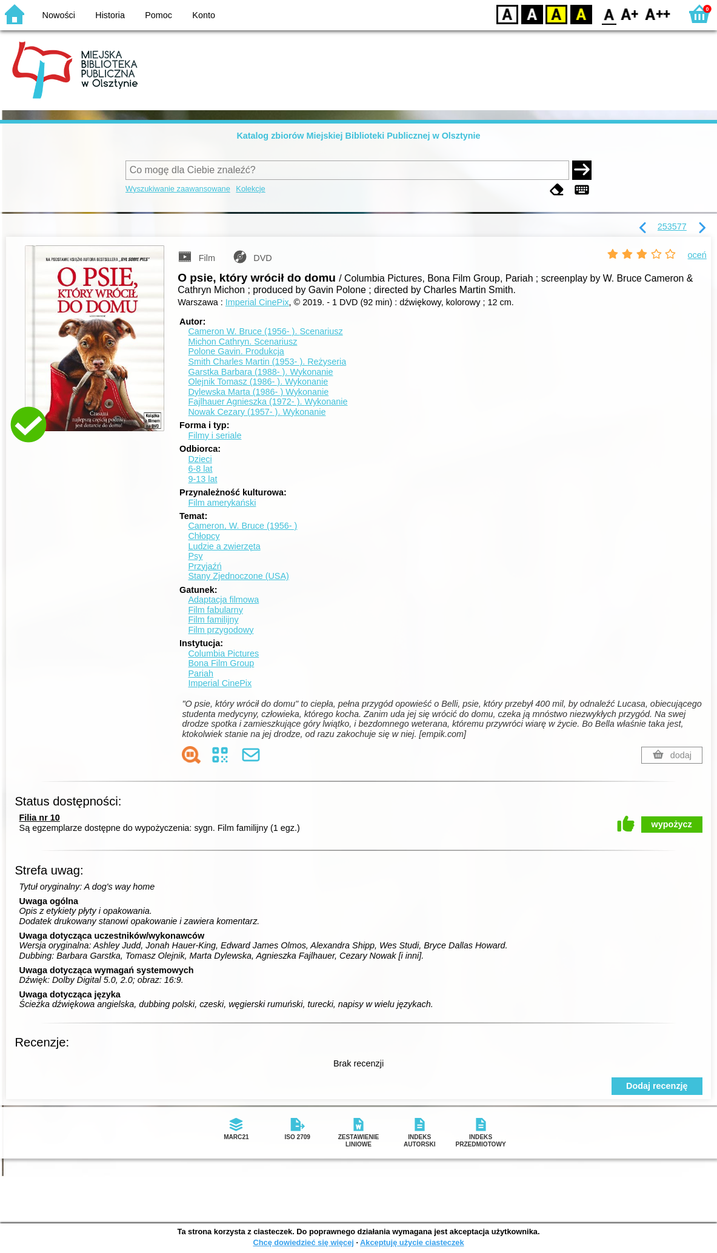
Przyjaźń (204, 566)
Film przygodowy (220, 630)
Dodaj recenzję (657, 1086)
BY (581, 13)
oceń (697, 255)
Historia (110, 15)
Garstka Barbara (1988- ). (260, 372)
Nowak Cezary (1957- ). (256, 412)
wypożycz (672, 824)
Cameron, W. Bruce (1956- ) (242, 526)
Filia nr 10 (39, 817)
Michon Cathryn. (242, 341)
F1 (630, 13)
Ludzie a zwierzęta (224, 546)
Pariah (200, 673)
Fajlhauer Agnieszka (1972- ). (267, 401)
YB (556, 13)
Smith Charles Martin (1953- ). (267, 361)
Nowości (58, 15)
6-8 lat (200, 469)
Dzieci (200, 459)
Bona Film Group (221, 663)
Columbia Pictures (223, 653)
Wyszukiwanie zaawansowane (177, 188)
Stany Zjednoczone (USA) (238, 576)
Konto (203, 15)
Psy (195, 556)
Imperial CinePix (257, 302)
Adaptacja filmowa (223, 599)
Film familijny (213, 619)
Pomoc (158, 15)
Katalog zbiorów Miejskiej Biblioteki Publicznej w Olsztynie (358, 136)
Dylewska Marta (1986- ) (258, 392)
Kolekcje (250, 188)
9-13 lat (202, 479)
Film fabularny (215, 610)
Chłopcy (203, 536)
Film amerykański (222, 502)
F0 (609, 13)
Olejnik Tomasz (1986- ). (258, 381)
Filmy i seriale (214, 435)
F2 (658, 13)
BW (532, 13)
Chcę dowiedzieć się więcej (303, 1242)
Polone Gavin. (236, 351)
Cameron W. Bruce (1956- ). (265, 331)
